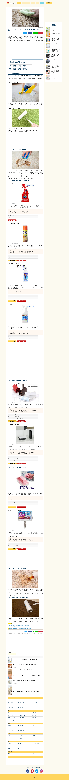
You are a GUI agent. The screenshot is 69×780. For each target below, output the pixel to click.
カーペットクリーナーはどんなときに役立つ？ (19, 62)
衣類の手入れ (10, 743)
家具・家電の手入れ (35, 743)
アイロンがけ (22, 727)
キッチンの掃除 (22, 700)
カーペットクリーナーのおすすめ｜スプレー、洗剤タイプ (21, 63)
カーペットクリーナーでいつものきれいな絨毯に (19, 69)
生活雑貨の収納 (11, 720)
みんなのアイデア (35, 753)
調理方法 (33, 735)
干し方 (9, 727)
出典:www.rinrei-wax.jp (15, 243)
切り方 (21, 735)
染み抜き (21, 725)
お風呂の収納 (34, 712)
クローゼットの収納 (11, 717)
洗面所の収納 (22, 715)
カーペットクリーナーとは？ (15, 61)
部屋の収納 (34, 715)
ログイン (49, 2)
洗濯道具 (33, 727)
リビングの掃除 (34, 702)
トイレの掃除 (10, 702)
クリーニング (10, 730)
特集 (20, 753)
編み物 (9, 748)
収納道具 (21, 720)
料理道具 (21, 738)
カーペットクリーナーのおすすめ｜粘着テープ (19, 65)
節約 (9, 759)
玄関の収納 (22, 717)
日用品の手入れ (22, 743)
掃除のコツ (10, 700)
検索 (42, 2)
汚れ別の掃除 (10, 707)
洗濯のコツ (10, 725)
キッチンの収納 (22, 712)
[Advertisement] (16, 51)
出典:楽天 (13, 203)
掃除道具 (21, 707)
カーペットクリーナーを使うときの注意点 (18, 68)
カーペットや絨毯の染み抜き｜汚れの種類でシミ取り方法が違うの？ (20, 628)
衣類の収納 (34, 717)
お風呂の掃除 (34, 700)
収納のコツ (10, 712)
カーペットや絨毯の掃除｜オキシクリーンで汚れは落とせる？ (19, 626)
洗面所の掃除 (22, 702)
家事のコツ (10, 753)
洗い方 (33, 725)
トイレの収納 (10, 715)
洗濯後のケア (22, 730)
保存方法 (9, 738)
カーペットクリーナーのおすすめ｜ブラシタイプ (19, 66)
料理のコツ (10, 735)
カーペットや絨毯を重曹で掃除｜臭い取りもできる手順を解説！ (19, 625)
